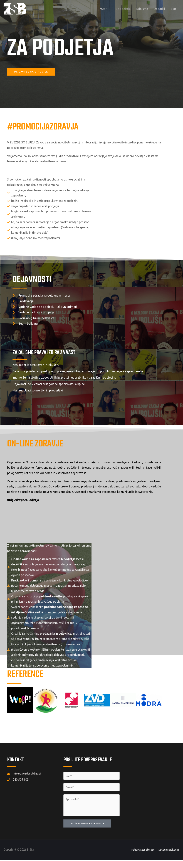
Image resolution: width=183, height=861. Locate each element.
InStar (103, 8)
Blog (174, 8)
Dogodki (159, 8)
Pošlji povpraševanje (88, 824)
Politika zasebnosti (144, 850)
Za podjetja (123, 8)
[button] (11, 700)
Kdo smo (142, 8)
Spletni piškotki (169, 850)
